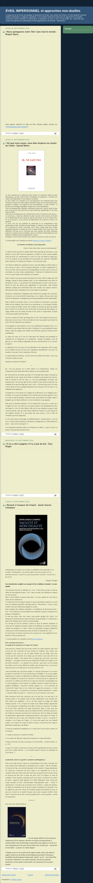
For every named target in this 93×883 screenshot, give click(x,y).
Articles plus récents (9, 875)
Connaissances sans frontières (17, 127)
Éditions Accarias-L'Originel (42, 240)
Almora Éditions (37, 639)
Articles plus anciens (52, 875)
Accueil (30, 875)
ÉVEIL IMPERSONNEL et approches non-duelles (43, 11)
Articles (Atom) (16, 879)
